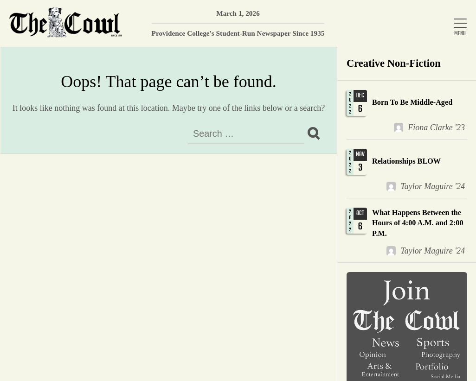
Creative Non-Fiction (394, 63)
